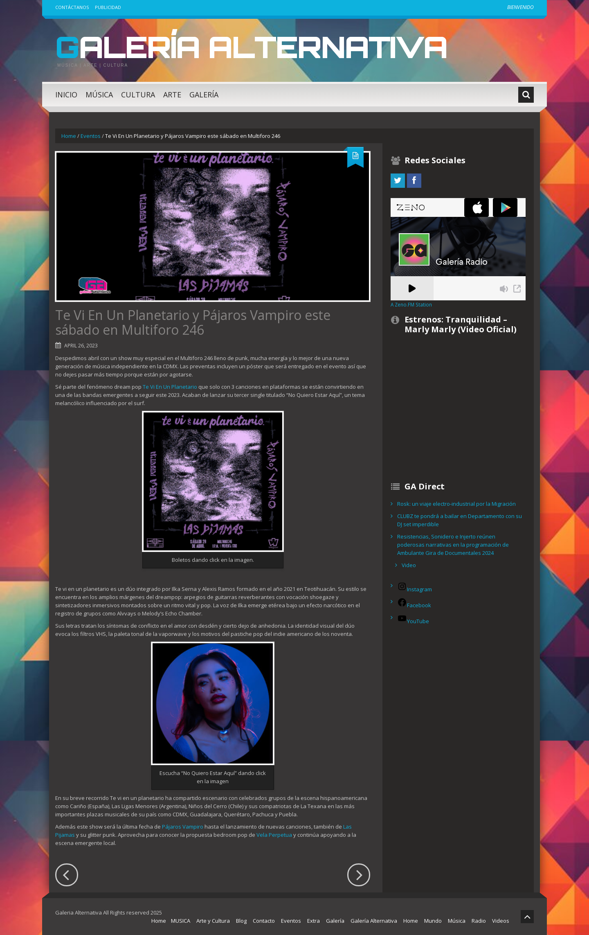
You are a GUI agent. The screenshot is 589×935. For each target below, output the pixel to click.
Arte (172, 94)
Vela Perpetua (274, 834)
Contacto (264, 920)
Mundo (433, 920)
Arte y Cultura (213, 920)
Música (99, 94)
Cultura (138, 94)
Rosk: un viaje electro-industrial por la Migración (456, 503)
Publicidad (108, 7)
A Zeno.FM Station (411, 304)
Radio (479, 920)
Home (68, 136)
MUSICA (180, 920)
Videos (500, 920)
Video (409, 565)
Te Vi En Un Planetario (170, 386)
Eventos (91, 136)
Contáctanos (72, 7)
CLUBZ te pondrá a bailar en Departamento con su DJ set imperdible (459, 520)
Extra (313, 920)
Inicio (66, 94)
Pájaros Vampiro (182, 826)
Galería (203, 94)
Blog (241, 920)
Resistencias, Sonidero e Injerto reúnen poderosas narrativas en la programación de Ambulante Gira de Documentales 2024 (453, 544)
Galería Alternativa (251, 46)
